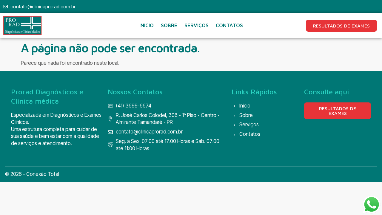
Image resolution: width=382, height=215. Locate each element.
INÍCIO (146, 25)
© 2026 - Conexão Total (32, 174)
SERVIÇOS (196, 25)
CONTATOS (229, 25)
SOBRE (169, 25)
